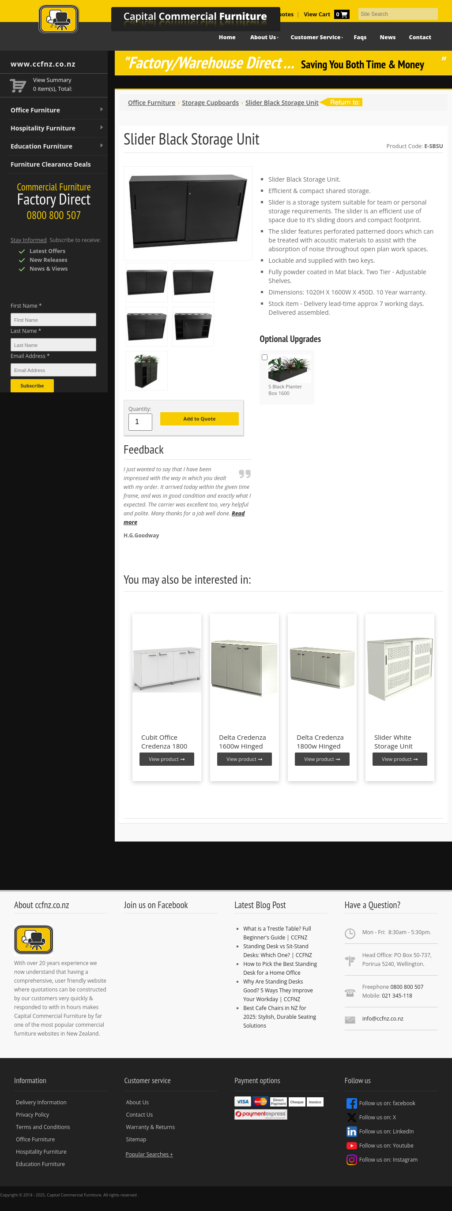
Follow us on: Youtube (380, 1145)
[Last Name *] (53, 344)
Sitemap (136, 1139)
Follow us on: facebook (381, 1103)
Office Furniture (57, 110)
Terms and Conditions (43, 1127)
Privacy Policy (32, 1114)
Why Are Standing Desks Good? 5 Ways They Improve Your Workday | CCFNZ (278, 990)
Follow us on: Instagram (382, 1160)
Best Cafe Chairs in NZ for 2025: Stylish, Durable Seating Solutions (279, 1016)
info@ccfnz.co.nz (382, 1018)
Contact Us (139, 1114)
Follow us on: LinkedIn (380, 1131)
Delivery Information (41, 1102)
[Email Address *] (53, 369)
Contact (420, 37)
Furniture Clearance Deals (51, 164)
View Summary (52, 80)
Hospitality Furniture (57, 128)
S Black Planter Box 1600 (289, 375)
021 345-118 (397, 995)
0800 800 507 (406, 987)
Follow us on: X (371, 1117)
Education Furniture (57, 146)
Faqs (360, 37)
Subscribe (32, 385)
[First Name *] (53, 319)
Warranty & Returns (150, 1127)
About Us (137, 1102)
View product (167, 759)
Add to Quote (200, 418)
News (388, 37)
